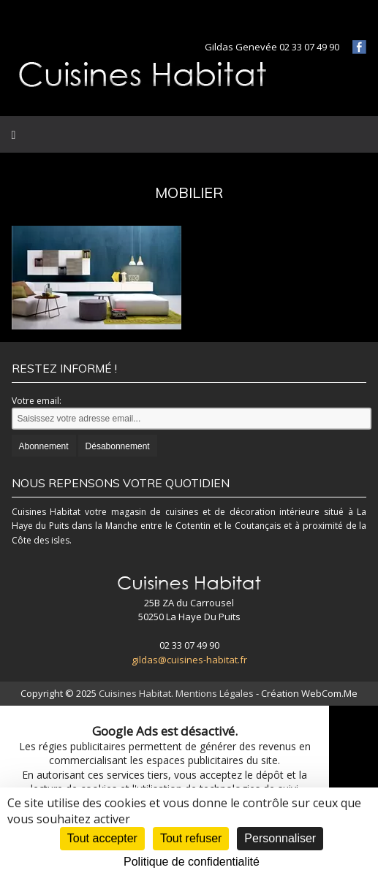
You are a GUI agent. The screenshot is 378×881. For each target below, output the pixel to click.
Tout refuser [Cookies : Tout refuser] (191, 838)
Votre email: (36, 400)
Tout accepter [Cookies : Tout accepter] (102, 838)
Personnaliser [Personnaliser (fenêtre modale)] (280, 838)
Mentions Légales (214, 693)
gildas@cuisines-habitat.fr (189, 659)
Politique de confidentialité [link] (192, 861)
